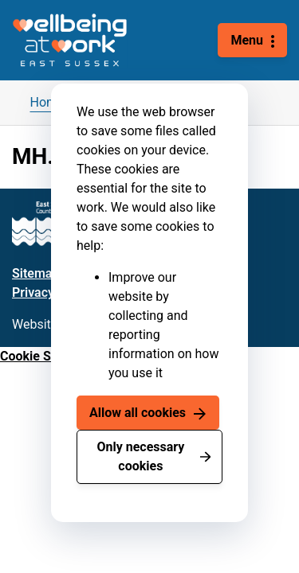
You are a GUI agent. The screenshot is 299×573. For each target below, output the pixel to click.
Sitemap (35, 273)
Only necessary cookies (140, 456)
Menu (246, 40)
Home (47, 102)
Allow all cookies (137, 412)
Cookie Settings (45, 356)
